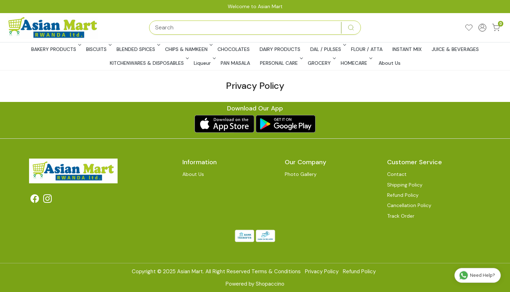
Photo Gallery (301, 174)
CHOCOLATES (233, 49)
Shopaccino (270, 283)
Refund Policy (403, 195)
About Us (390, 63)
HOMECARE (356, 63)
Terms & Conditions (276, 271)
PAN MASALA (235, 63)
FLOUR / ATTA (366, 49)
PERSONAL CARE (281, 63)
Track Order (400, 216)
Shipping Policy (405, 185)
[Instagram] (47, 200)
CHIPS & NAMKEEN (188, 49)
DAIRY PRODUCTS (280, 49)
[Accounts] (482, 28)
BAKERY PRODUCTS (55, 49)
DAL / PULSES (327, 49)
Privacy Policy (322, 271)
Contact (397, 174)
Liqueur (204, 63)
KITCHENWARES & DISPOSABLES (149, 63)
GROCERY (321, 63)
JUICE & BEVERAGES (455, 49)
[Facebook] (34, 200)
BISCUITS (98, 49)
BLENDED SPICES (138, 49)
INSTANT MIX (407, 49)
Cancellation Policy (409, 205)
